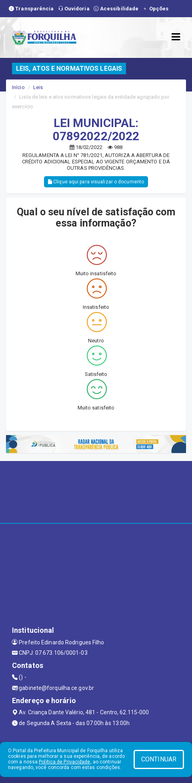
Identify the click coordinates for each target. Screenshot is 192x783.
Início (18, 87)
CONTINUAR (158, 759)
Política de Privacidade (64, 762)
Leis (38, 87)
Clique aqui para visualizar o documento (96, 182)
